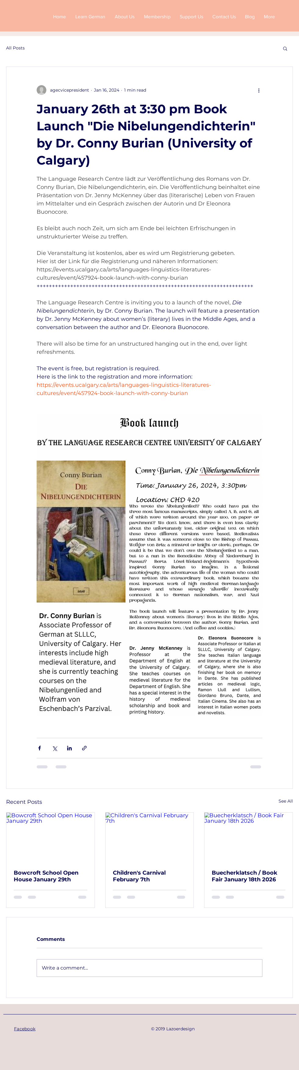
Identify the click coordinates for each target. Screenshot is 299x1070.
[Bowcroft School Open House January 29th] (50, 837)
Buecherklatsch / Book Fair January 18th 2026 (244, 876)
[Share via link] (84, 748)
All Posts (15, 48)
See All (286, 801)
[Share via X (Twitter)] (54, 748)
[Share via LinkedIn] (69, 748)
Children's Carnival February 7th (139, 876)
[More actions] (258, 90)
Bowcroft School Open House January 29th (46, 876)
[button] (285, 48)
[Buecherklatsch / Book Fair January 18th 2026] (248, 837)
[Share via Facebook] (39, 748)
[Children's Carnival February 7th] (150, 837)
